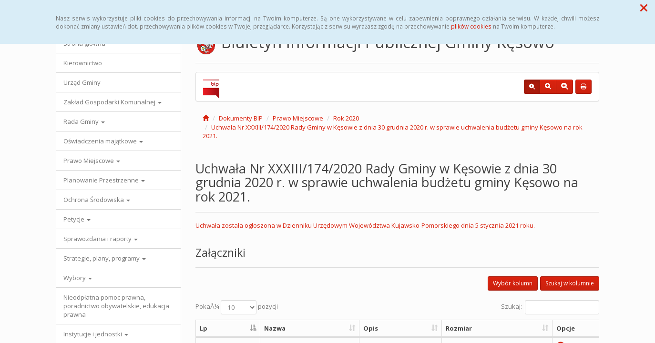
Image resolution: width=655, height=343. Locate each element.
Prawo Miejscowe (91, 160)
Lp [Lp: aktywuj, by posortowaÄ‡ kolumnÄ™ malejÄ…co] (203, 328)
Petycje (77, 219)
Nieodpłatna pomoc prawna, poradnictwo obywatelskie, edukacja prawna (116, 306)
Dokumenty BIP (241, 118)
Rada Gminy (84, 121)
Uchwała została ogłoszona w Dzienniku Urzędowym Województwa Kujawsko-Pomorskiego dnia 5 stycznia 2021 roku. (365, 225)
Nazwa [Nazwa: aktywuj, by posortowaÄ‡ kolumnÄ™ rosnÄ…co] (275, 328)
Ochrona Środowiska (96, 199)
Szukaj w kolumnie (569, 283)
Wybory (77, 277)
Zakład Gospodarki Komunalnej (112, 102)
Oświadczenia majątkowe (103, 141)
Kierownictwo (82, 63)
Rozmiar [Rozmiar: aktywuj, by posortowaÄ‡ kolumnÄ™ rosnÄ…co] (459, 328)
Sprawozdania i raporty (100, 238)
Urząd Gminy (82, 82)
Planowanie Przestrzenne (104, 180)
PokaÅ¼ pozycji (236, 307)
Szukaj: (550, 307)
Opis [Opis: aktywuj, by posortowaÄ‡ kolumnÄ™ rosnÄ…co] (370, 328)
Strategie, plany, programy (104, 258)
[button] (644, 7)
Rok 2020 (346, 118)
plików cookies (471, 26)
